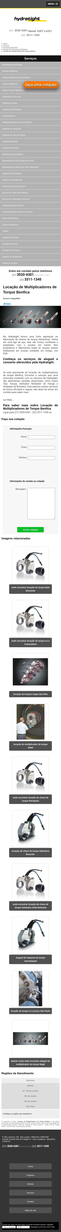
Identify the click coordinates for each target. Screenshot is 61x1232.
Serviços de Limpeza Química (14, 186)
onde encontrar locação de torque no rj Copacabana (30, 642)
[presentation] (25, 470)
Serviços (30, 58)
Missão (30, 1184)
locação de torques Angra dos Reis (30, 694)
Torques (5, 231)
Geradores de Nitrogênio (12, 109)
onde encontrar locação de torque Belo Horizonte (30, 589)
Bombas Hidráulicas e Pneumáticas (16, 77)
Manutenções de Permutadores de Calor (18, 161)
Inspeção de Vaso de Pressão (14, 135)
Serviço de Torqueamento (12, 180)
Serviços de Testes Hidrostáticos (15, 193)
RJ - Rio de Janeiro (30, 1091)
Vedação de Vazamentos (12, 257)
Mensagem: (35, 503)
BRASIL (30, 1086)
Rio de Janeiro (30, 1096)
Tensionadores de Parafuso (13, 205)
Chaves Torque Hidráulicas (13, 90)
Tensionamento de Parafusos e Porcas (17, 212)
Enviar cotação (30, 529)
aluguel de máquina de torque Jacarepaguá (30, 959)
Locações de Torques (10, 148)
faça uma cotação (41, 85)
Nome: (38, 437)
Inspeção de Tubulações (12, 129)
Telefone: (36, 458)
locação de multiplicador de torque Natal (30, 746)
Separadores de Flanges (12, 173)
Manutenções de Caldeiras (13, 154)
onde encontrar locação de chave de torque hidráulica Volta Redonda (30, 906)
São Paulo (30, 1106)
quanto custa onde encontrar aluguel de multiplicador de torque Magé (30, 1062)
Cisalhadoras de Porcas (11, 97)
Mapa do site (30, 1210)
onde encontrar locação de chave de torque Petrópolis (30, 799)
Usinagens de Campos (11, 250)
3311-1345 (33, 35)
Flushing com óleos (10, 103)
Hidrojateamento (9, 116)
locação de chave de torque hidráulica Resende (30, 852)
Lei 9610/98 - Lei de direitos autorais (19, 1126)
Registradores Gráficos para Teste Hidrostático (20, 167)
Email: (38, 447)
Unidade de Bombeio (10, 237)
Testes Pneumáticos (10, 225)
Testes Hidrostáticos (10, 218)
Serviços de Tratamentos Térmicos (16, 199)
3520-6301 (21, 30)
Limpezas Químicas (10, 141)
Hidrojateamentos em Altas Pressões (17, 122)
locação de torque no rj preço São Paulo (30, 1011)
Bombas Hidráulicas (10, 71)
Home (30, 1166)
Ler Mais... (8, 399)
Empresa (30, 1175)
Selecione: (30, 1080)
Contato (30, 1201)
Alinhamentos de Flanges (12, 65)
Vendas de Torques (10, 263)
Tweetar (7, 303)
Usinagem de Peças (10, 244)
